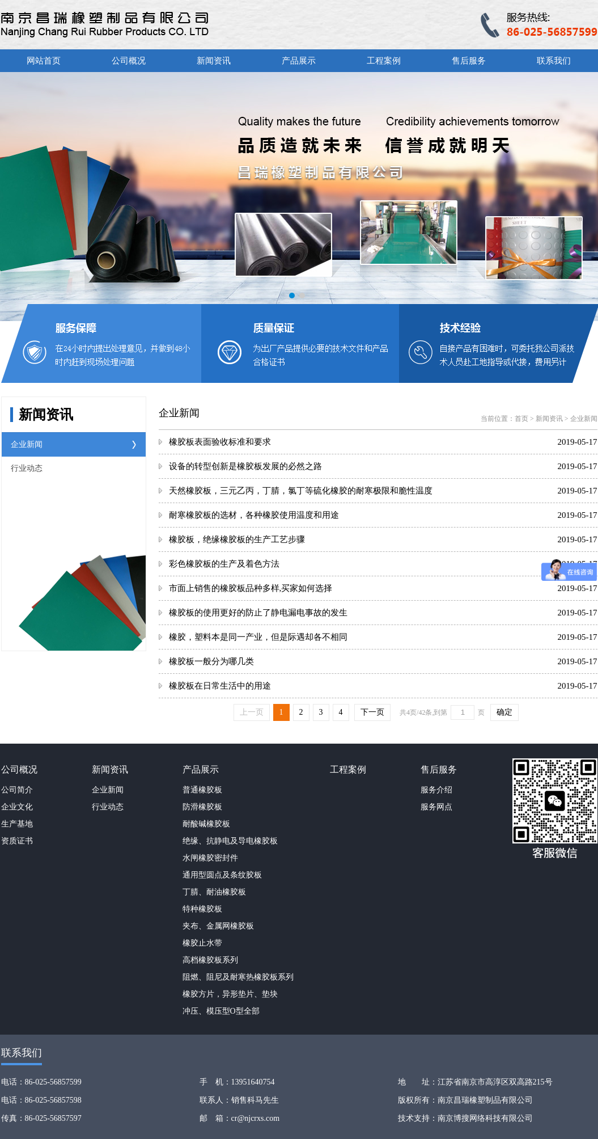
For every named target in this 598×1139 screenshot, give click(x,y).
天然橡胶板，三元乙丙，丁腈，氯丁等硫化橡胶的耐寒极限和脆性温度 (300, 490)
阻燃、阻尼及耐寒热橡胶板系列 (238, 977)
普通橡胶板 (202, 790)
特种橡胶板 (202, 909)
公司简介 (17, 790)
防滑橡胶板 (202, 807)
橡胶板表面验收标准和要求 (220, 441)
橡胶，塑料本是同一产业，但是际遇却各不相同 (258, 637)
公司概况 (129, 60)
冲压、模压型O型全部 (221, 1011)
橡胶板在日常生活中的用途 (220, 685)
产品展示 (299, 60)
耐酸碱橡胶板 (206, 824)
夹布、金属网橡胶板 (218, 926)
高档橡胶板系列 (210, 960)
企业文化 (17, 807)
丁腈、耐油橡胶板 (214, 892)
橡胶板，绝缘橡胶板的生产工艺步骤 (237, 539)
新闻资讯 (214, 60)
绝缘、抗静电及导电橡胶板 (230, 841)
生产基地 (17, 824)
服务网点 (436, 807)
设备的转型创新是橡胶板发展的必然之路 (245, 466)
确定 (504, 712)
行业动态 (27, 468)
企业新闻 (27, 444)
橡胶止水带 (202, 943)
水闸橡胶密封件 (210, 858)
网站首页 (44, 60)
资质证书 (17, 841)
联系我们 (554, 60)
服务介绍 (436, 790)
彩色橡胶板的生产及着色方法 (224, 563)
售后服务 (469, 60)
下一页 (372, 712)
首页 (521, 419)
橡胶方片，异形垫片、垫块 (230, 994)
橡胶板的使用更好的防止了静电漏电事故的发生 (258, 612)
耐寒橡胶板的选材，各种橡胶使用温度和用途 (254, 515)
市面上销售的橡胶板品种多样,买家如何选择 (251, 588)
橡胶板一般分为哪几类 (211, 661)
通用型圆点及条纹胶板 (222, 875)
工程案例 (384, 60)
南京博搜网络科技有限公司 (485, 1118)
